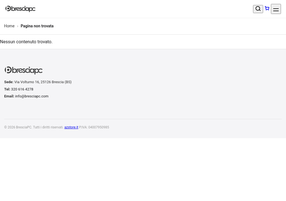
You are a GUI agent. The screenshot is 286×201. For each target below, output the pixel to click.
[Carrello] (267, 9)
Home (9, 26)
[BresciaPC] (20, 9)
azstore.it (71, 127)
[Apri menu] (276, 9)
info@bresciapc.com (31, 96)
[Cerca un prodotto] (258, 9)
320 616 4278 (22, 89)
